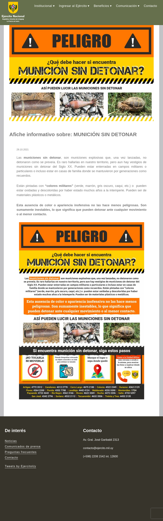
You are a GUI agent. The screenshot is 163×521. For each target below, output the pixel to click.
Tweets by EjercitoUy (20, 466)
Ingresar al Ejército (73, 6)
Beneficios (101, 6)
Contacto (150, 6)
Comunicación (126, 6)
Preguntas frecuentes (21, 452)
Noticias (11, 441)
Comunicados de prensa (23, 446)
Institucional (43, 6)
